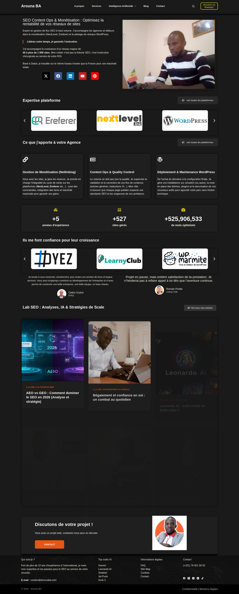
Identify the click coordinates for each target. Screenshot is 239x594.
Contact (160, 6)
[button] (25, 120)
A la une (30, 400)
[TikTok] (202, 578)
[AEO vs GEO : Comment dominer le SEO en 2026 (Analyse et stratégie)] (53, 363)
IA (123, 186)
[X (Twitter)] (189, 578)
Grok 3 (102, 580)
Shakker (102, 572)
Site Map (145, 569)
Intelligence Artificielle (123, 6)
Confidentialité (189, 589)
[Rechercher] (193, 6)
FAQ (143, 565)
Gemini (102, 565)
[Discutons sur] (209, 6)
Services (96, 6)
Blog (146, 6)
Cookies (145, 572)
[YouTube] (198, 578)
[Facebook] (184, 578)
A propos (79, 6)
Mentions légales (209, 589)
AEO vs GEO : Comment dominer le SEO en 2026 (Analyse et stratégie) (52, 410)
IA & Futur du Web (45, 400)
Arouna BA (31, 6)
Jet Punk (103, 576)
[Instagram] (193, 578)
